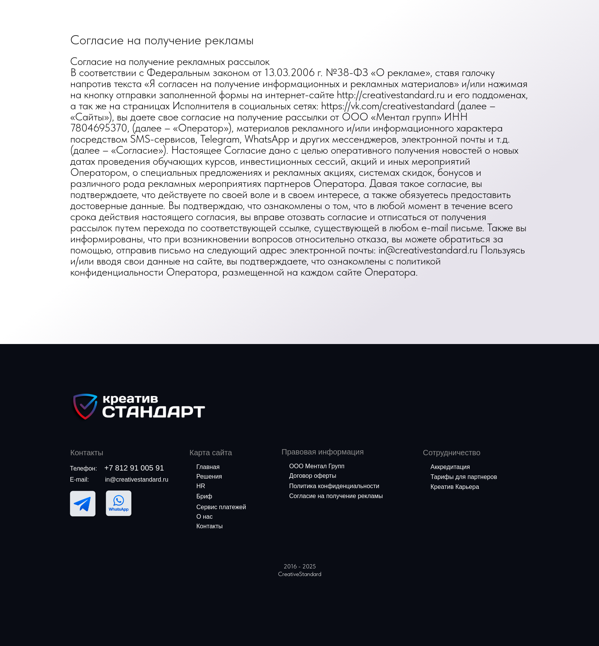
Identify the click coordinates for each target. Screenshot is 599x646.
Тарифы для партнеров (464, 477)
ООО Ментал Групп (317, 466)
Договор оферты (312, 475)
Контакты (209, 526)
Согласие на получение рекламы (336, 496)
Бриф (204, 496)
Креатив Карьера (455, 487)
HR (200, 486)
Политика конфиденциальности (334, 486)
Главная (208, 467)
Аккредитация (450, 467)
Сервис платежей (221, 507)
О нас (204, 516)
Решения (209, 476)
